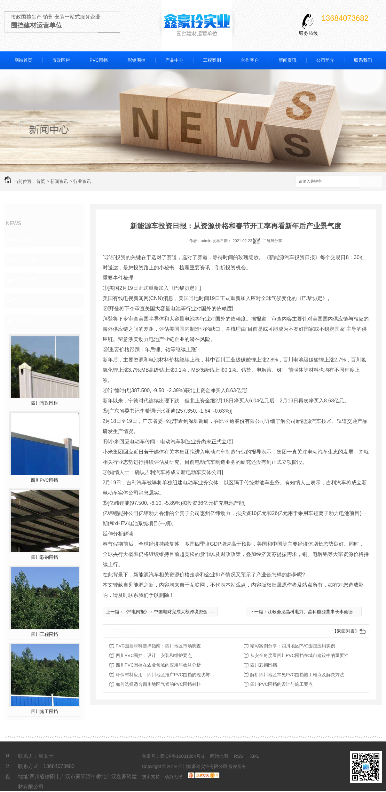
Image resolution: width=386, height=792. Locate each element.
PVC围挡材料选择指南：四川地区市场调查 (158, 645)
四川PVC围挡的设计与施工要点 (281, 684)
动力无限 (173, 776)
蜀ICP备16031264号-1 (182, 756)
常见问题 (25, 280)
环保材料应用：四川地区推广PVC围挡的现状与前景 (167, 674)
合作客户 (250, 60)
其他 (20, 300)
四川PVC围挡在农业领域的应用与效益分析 (158, 665)
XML (254, 756)
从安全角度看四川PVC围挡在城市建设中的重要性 (299, 655)
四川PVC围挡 (44, 480)
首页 (40, 181)
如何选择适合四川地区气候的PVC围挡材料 (158, 684)
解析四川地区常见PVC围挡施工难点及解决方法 (297, 674)
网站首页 (23, 60)
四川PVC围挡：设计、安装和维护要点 (154, 655)
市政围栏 (61, 60)
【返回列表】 (345, 631)
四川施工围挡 (44, 711)
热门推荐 (25, 321)
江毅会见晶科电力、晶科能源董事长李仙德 (310, 611)
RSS (239, 756)
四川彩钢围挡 (44, 557)
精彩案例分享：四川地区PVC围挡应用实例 (292, 645)
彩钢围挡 (137, 60)
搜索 (371, 182)
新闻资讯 (287, 60)
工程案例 (212, 60)
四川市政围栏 (44, 403)
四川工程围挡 (44, 634)
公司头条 (25, 239)
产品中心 (174, 60)
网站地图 (219, 756)
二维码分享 (272, 241)
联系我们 (363, 60)
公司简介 (325, 60)
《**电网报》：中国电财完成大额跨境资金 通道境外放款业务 (184, 611)
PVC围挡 (99, 60)
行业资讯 (82, 181)
